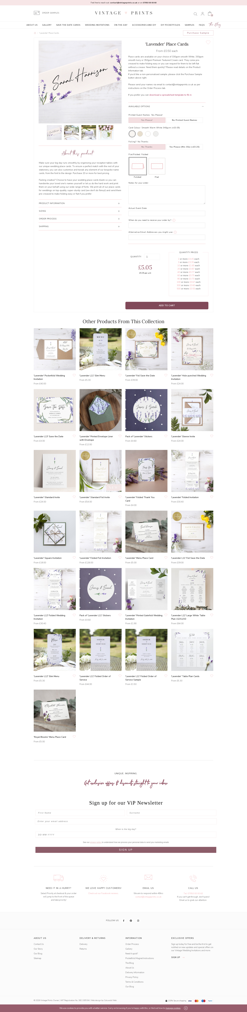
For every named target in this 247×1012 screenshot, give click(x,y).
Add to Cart (167, 305)
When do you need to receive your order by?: (150, 220)
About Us (31, 25)
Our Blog (38, 953)
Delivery (83, 944)
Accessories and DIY (144, 25)
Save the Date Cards (68, 25)
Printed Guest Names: (140, 115)
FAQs (202, 25)
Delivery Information (134, 972)
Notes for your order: (139, 183)
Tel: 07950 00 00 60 (193, 893)
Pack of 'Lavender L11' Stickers (95, 615)
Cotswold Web (110, 1000)
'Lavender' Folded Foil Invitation (95, 558)
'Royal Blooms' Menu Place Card (50, 737)
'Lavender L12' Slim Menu (46, 676)
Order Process (132, 944)
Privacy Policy (131, 977)
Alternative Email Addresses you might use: (151, 232)
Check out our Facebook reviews (103, 893)
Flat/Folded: (135, 154)
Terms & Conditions (134, 982)
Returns (83, 949)
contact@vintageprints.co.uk (148, 896)
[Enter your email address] (126, 821)
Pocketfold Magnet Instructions (139, 958)
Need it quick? (131, 953)
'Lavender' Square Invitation (48, 558)
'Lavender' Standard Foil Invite (95, 497)
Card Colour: (135, 127)
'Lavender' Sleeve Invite (183, 436)
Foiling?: (133, 141)
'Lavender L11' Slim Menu (92, 375)
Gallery (47, 25)
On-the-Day (120, 25)
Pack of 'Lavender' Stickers (138, 436)
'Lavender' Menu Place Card (139, 558)
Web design (96, 1000)
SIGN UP (126, 849)
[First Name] (80, 813)
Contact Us (39, 944)
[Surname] (171, 813)
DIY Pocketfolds (170, 25)
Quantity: (136, 256)
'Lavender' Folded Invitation (185, 497)
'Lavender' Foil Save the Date (140, 375)
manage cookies (173, 1008)
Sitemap (37, 958)
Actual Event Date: (138, 208)
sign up (178, 957)
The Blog (215, 25)
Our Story (38, 949)
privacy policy (96, 842)
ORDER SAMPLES (50, 13)
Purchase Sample (198, 32)
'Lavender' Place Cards (49, 33)
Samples (189, 25)
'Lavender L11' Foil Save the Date (188, 558)
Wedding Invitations (97, 25)
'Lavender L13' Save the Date (48, 436)
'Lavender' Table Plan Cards (185, 676)
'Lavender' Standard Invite (47, 497)
